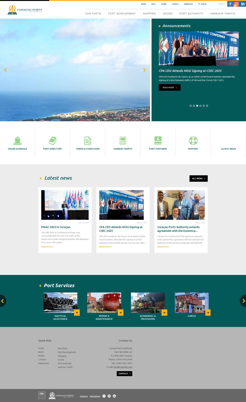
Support (193, 142)
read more (170, 87)
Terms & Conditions (88, 142)
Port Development (122, 14)
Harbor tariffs (123, 142)
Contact (175, 4)
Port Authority (191, 14)
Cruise (168, 14)
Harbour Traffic (223, 14)
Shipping (149, 14)
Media (164, 4)
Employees (188, 4)
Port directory (52, 142)
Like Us (221, 4)
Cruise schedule (17, 142)
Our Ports (93, 14)
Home (143, 4)
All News (198, 178)
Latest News (228, 142)
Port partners (158, 142)
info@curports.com (123, 367)
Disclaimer (95, 396)
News (153, 4)
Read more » (47, 246)
